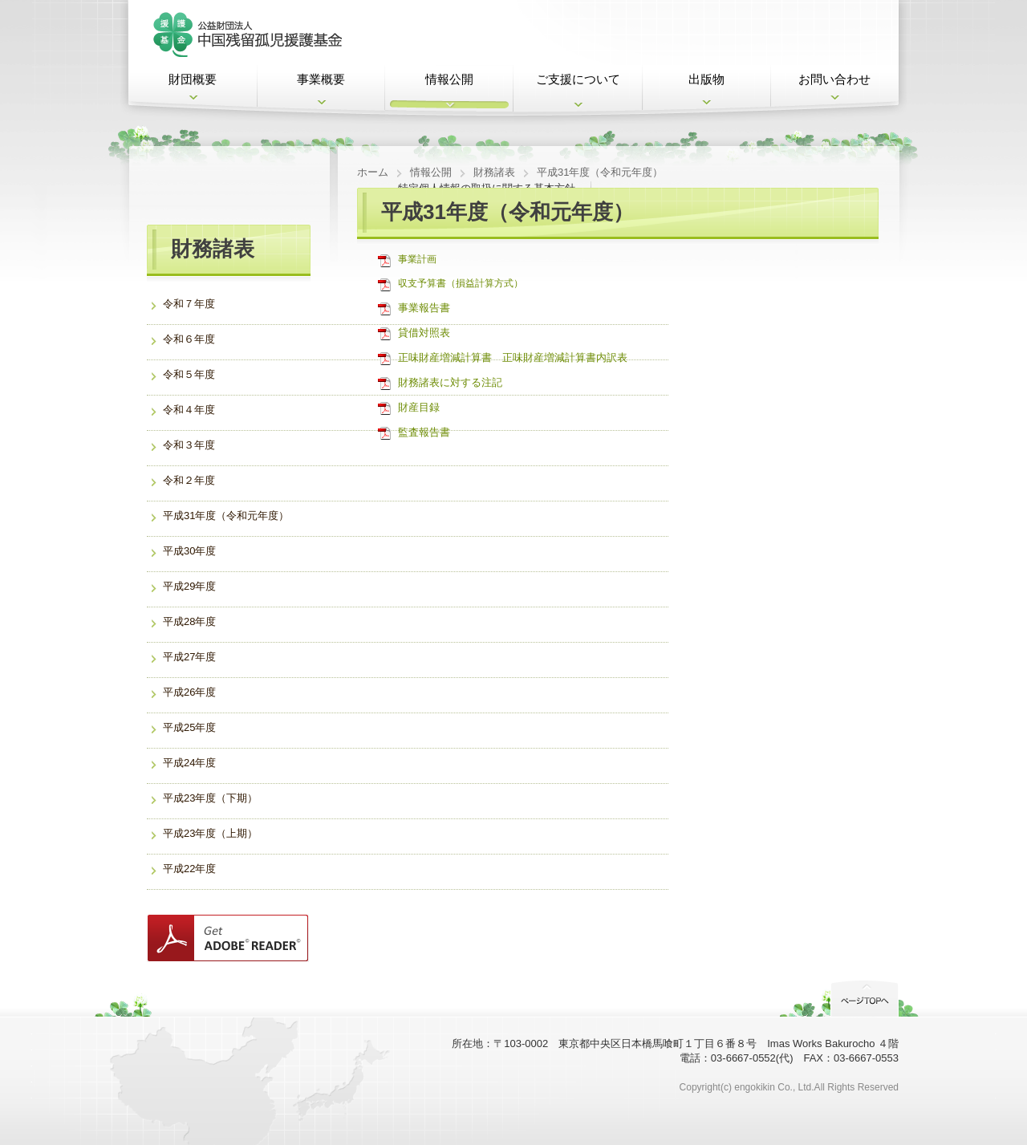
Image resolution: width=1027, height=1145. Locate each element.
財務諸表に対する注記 (450, 382)
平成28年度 (189, 621)
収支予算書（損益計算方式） (460, 283)
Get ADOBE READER (228, 938)
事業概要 (321, 79)
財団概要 (192, 79)
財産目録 (419, 407)
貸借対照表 (424, 333)
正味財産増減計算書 (445, 357)
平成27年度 (189, 657)
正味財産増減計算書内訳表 (564, 357)
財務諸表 (494, 172)
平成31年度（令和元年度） (226, 516)
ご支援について (578, 79)
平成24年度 (189, 763)
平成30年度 (189, 551)
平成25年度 (189, 727)
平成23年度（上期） (210, 833)
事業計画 (417, 259)
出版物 (706, 79)
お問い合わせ (834, 79)
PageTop (864, 997)
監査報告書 (424, 432)
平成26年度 (189, 692)
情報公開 (449, 79)
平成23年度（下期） (210, 798)
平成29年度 (189, 586)
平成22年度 (189, 869)
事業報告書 (424, 308)
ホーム (372, 172)
